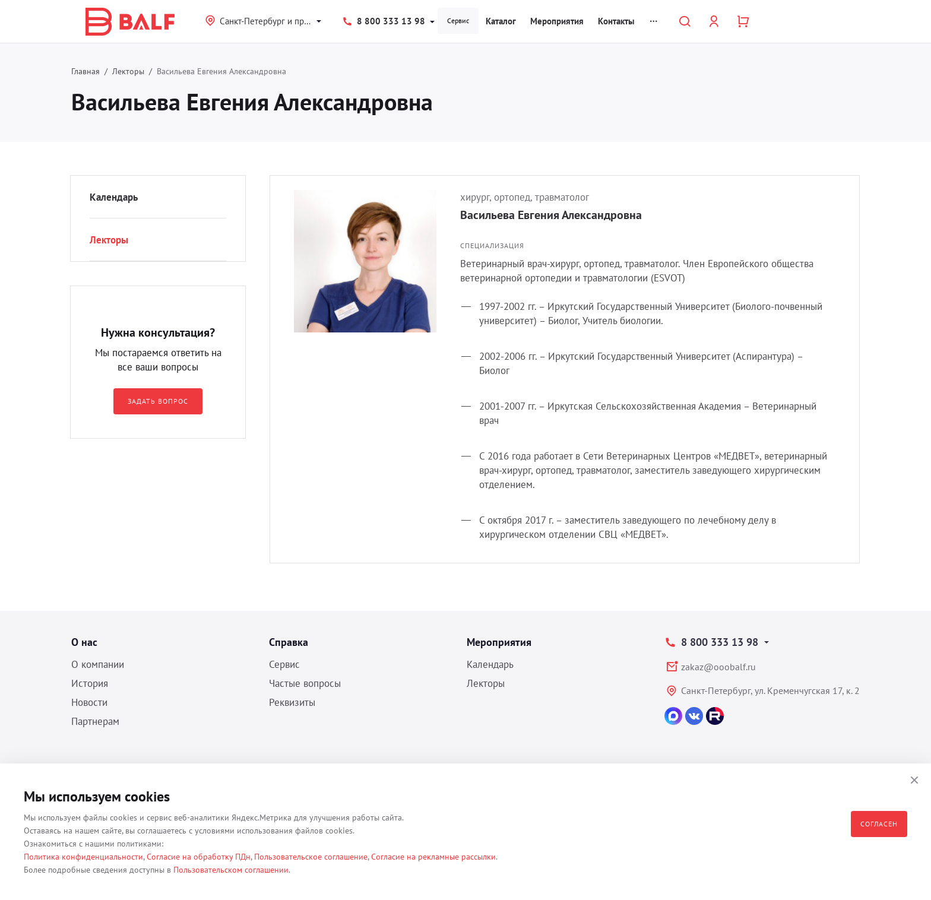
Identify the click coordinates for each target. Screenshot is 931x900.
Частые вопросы (305, 683)
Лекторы (128, 71)
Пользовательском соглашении (231, 869)
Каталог (501, 21)
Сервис (458, 20)
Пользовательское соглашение (311, 856)
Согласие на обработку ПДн (199, 856)
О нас (84, 642)
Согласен (879, 823)
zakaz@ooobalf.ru (718, 667)
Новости (89, 702)
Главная (85, 71)
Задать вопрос (158, 401)
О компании (97, 664)
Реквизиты (292, 702)
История (89, 683)
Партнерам (95, 721)
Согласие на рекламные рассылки (433, 856)
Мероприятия (557, 21)
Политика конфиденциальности (83, 856)
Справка (288, 642)
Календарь (114, 197)
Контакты (616, 21)
